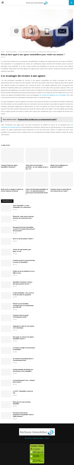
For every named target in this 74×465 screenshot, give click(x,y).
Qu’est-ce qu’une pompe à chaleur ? (23, 238)
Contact (47, 438)
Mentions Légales (38, 438)
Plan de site (28, 438)
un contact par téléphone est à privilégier (53, 95)
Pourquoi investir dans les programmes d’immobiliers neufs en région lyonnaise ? (23, 414)
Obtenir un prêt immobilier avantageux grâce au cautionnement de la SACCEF (23, 305)
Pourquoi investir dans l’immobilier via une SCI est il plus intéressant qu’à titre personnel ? (24, 229)
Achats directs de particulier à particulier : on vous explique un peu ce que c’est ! (37, 167)
